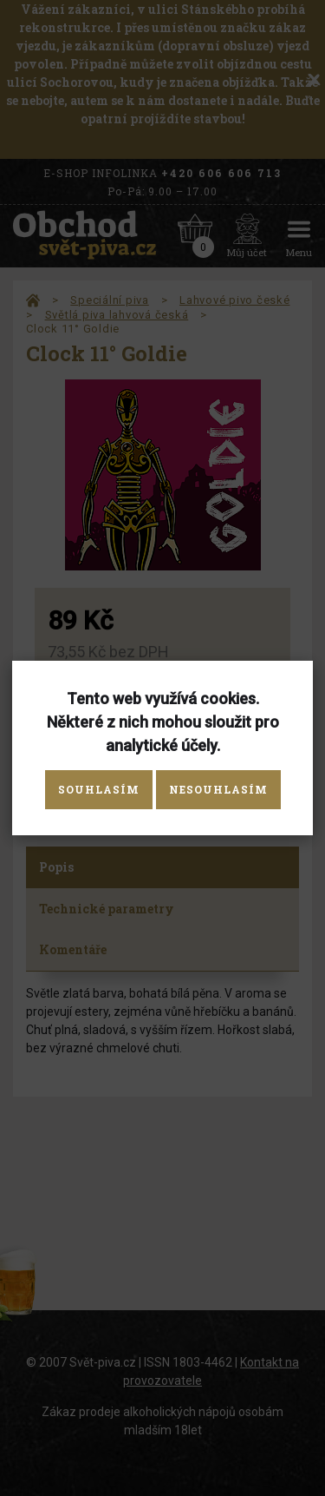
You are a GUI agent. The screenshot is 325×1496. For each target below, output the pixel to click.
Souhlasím (99, 789)
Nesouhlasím (218, 789)
